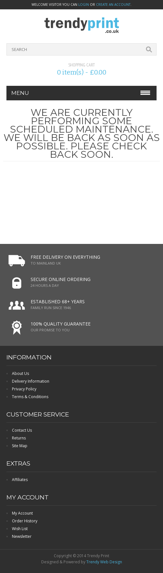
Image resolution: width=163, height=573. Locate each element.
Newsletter (22, 536)
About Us (20, 373)
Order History (24, 521)
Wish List (20, 528)
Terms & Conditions (30, 396)
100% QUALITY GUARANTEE (61, 324)
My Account (22, 513)
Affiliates (20, 479)
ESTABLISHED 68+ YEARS (58, 301)
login (83, 4)
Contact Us (22, 430)
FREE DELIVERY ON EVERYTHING (65, 257)
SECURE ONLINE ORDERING (61, 279)
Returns (19, 438)
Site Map (19, 445)
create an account (113, 4)
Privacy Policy (24, 389)
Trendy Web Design (104, 562)
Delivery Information (30, 381)
